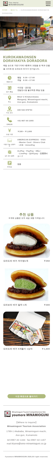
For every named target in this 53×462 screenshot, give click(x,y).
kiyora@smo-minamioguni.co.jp (29, 443)
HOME (4, 10)
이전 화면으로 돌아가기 (26, 396)
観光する (14, 10)
